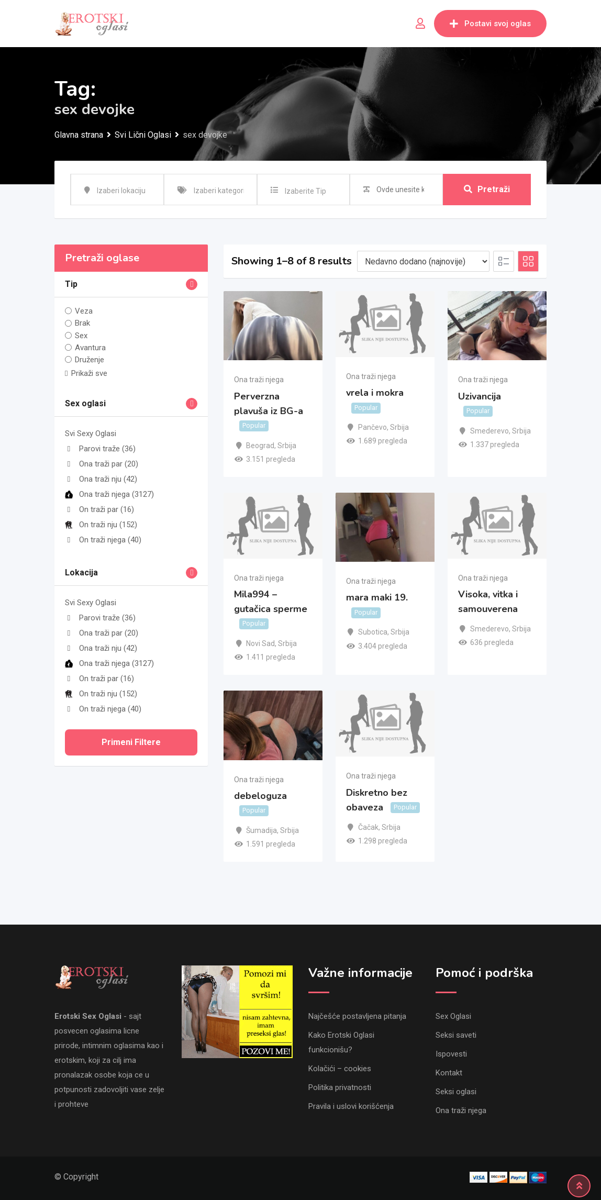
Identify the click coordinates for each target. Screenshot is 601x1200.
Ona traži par (101, 464)
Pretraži (487, 189)
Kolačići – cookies (339, 1068)
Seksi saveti (456, 1035)
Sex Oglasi (453, 1016)
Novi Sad (260, 643)
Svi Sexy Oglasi (90, 433)
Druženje (89, 359)
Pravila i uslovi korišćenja (351, 1106)
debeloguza (260, 796)
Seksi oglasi (456, 1091)
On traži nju (101, 524)
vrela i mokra (375, 392)
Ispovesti (451, 1054)
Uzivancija (479, 396)
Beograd (260, 445)
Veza (84, 311)
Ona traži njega (109, 494)
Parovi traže (100, 448)
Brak (82, 323)
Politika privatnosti (339, 1087)
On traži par (99, 509)
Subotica (372, 632)
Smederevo (489, 431)
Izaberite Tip (305, 191)
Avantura (90, 347)
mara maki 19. (377, 597)
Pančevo (372, 427)
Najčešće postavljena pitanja (357, 1016)
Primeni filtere (131, 742)
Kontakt (449, 1072)
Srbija (286, 445)
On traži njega (103, 540)
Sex (81, 335)
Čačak (368, 827)
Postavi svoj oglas (490, 23)
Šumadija (261, 830)
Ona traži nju (101, 479)
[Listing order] (423, 261)
